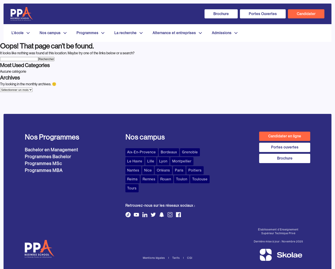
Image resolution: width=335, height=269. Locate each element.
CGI (189, 246)
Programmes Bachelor (48, 156)
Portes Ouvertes (263, 14)
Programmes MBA (44, 170)
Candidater (306, 14)
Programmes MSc (43, 163)
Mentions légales (154, 246)
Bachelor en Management (51, 149)
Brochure (221, 14)
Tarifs (176, 246)
